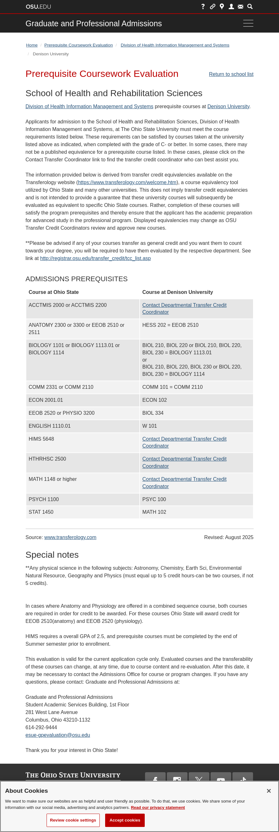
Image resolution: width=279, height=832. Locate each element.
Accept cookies (125, 823)
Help (203, 6)
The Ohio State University (38, 6)
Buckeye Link (212, 6)
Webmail (240, 6)
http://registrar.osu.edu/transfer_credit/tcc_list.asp (95, 258)
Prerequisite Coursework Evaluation (78, 45)
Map (221, 6)
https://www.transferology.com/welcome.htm (127, 182)
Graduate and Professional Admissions (94, 23)
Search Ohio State (250, 6)
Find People (231, 6)
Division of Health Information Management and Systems (175, 45)
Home (32, 45)
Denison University (228, 106)
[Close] (269, 794)
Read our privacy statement (158, 810)
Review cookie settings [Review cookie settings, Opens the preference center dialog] (73, 823)
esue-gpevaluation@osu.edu (58, 735)
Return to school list (231, 74)
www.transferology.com (70, 537)
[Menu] (247, 23)
